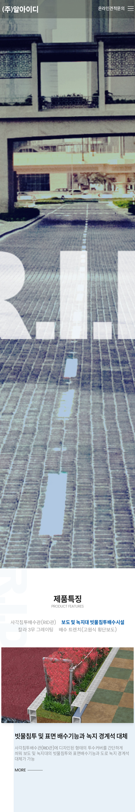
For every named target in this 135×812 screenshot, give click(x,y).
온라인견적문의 (111, 8)
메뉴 (131, 8)
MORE (39, 770)
